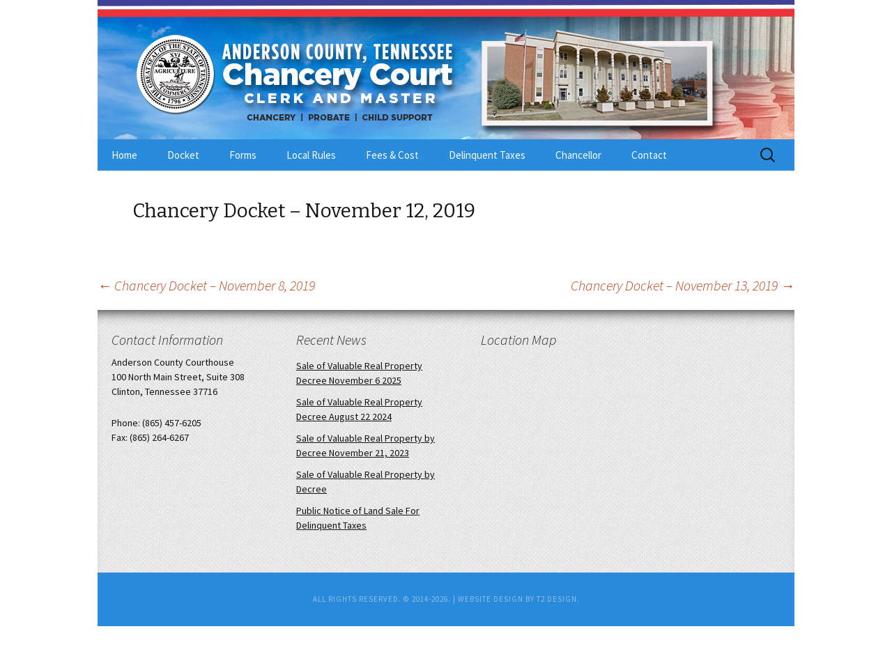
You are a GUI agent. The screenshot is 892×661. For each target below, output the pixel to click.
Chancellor (578, 155)
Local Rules (311, 155)
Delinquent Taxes (487, 155)
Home (124, 155)
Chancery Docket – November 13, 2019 (682, 285)
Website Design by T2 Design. (519, 599)
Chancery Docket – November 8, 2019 (206, 285)
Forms (242, 155)
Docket (183, 155)
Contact (649, 155)
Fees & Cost (392, 155)
